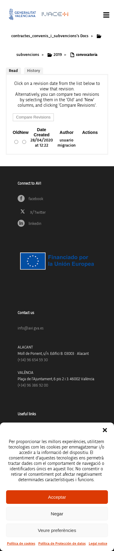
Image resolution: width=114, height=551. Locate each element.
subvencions (27, 55)
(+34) (33, 360)
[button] (105, 430)
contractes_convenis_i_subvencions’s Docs (49, 36)
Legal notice (98, 543)
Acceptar (57, 497)
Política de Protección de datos (62, 543)
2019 (58, 55)
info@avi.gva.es (30, 328)
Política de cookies (21, 543)
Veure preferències (57, 530)
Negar (57, 513)
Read (13, 71)
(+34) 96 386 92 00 (33, 385)
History (33, 71)
